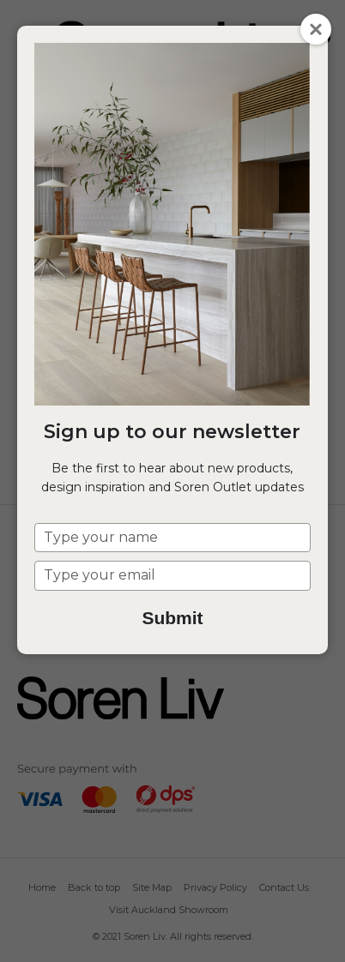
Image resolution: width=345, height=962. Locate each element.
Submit (172, 618)
